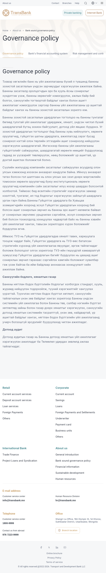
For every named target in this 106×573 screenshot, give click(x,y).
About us (7, 3)
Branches (66, 3)
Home (5, 30)
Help (77, 3)
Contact (55, 3)
